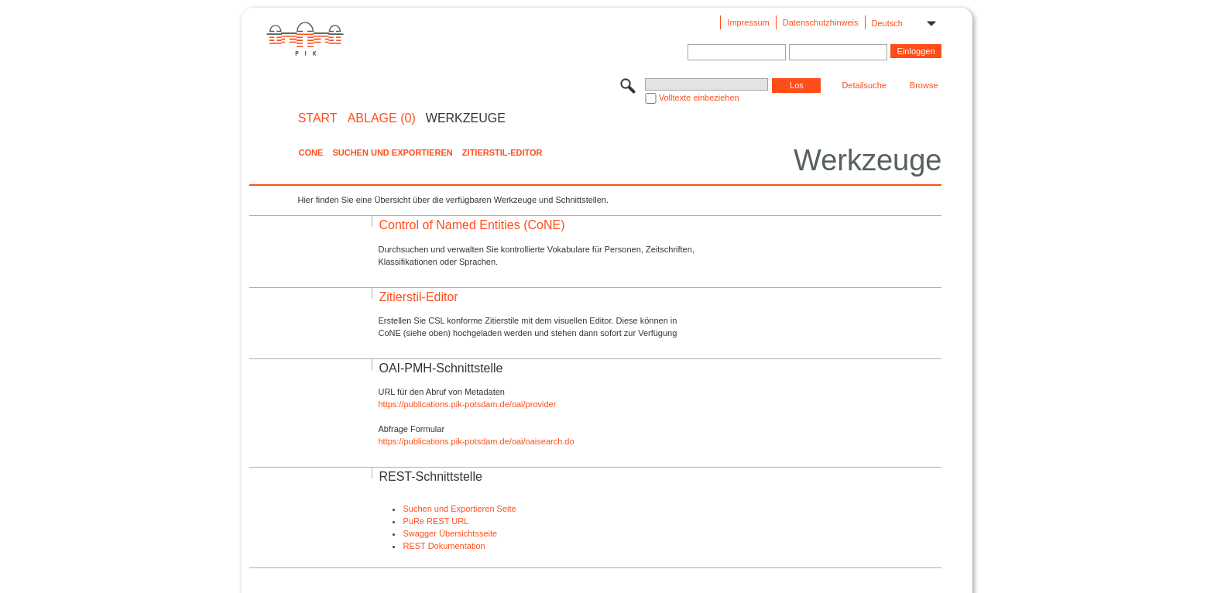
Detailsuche (864, 85)
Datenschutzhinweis (821, 22)
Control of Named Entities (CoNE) (471, 224)
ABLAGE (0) (382, 118)
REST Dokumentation (444, 545)
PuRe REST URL (435, 521)
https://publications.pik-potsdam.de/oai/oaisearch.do (476, 441)
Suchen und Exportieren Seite (459, 508)
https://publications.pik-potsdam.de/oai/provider (467, 404)
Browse (924, 85)
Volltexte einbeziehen (699, 97)
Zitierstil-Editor (502, 152)
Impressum (748, 22)
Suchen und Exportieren (392, 152)
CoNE (310, 152)
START (318, 118)
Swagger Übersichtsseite (450, 533)
